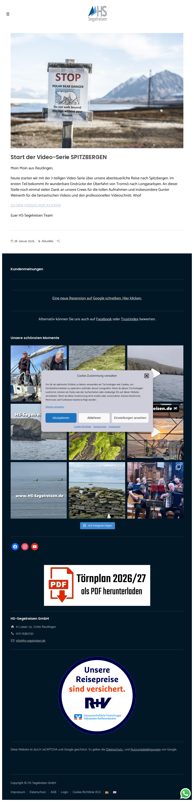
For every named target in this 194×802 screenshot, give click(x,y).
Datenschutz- (115, 749)
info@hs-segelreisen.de (30, 640)
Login (64, 792)
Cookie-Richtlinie (82, 426)
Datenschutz (99, 426)
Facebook (104, 319)
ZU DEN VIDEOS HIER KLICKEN (36, 205)
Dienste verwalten (54, 407)
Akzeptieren (60, 418)
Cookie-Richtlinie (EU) (87, 792)
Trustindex (130, 319)
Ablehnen (94, 418)
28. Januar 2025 (24, 241)
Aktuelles (47, 241)
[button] (146, 376)
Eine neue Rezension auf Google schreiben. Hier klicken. (97, 298)
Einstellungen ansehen (130, 418)
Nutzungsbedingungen (145, 749)
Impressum (114, 426)
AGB (53, 792)
